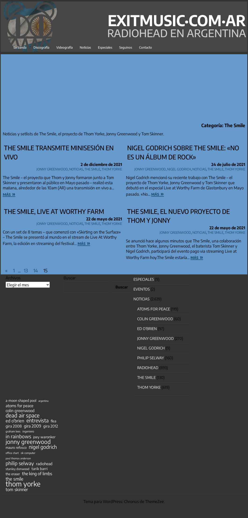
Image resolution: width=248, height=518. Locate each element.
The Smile (92, 168)
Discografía (41, 47)
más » (9, 194)
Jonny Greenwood (52, 168)
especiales (143, 279)
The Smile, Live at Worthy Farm (54, 211)
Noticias (85, 47)
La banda (20, 47)
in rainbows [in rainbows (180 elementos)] (18, 436)
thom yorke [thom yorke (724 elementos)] (23, 483)
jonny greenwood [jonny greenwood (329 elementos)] (28, 441)
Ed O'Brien (147, 328)
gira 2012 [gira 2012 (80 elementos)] (50, 426)
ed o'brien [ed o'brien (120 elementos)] (15, 420)
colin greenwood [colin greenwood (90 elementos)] (20, 410)
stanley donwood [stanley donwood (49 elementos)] (17, 469)
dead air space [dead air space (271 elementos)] (23, 415)
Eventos (141, 289)
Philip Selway (150, 358)
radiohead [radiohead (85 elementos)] (44, 463)
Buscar (69, 277)
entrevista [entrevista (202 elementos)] (37, 420)
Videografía (64, 47)
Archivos (13, 277)
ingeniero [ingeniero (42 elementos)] (28, 431)
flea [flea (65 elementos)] (53, 421)
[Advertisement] (124, 87)
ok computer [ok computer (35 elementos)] (28, 452)
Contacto (145, 47)
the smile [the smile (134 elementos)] (14, 478)
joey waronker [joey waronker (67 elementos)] (44, 437)
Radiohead (147, 367)
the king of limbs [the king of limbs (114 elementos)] (37, 473)
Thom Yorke (112, 168)
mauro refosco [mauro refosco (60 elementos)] (16, 447)
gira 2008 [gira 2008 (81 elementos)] (14, 426)
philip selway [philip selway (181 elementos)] (20, 463)
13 (26, 270)
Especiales (105, 47)
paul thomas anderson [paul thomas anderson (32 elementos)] (18, 458)
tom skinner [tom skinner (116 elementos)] (17, 489)
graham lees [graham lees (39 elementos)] (13, 431)
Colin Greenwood (155, 319)
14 (35, 270)
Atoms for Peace (153, 309)
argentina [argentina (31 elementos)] (43, 400)
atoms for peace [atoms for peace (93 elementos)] (19, 405)
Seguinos (125, 47)
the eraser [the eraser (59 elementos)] (13, 474)
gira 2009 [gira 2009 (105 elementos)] (32, 426)
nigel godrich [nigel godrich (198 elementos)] (43, 447)
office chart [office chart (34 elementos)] (12, 452)
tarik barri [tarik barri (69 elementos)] (40, 468)
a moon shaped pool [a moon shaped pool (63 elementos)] (21, 400)
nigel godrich (179, 168)
